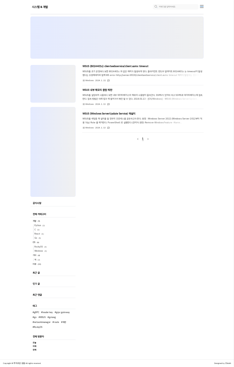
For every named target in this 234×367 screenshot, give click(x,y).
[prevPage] (138, 139)
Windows (41, 251)
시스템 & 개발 (40, 7)
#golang (51, 317)
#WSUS (42, 317)
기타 (37, 255)
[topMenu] (202, 6)
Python (40, 225)
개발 (37, 221)
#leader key (47, 312)
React (39, 233)
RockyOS (40, 246)
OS (36, 242)
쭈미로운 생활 (19, 363)
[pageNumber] (143, 139)
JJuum (228, 363)
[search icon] (155, 7)
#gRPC (36, 312)
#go (35, 317)
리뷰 (37, 264)
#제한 (63, 322)
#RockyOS (38, 327)
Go (38, 238)
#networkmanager (42, 322)
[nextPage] (148, 139)
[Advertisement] (117, 37)
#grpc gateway (62, 312)
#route (55, 322)
